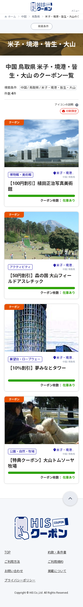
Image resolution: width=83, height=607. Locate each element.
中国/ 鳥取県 (64, 174)
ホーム (12, 16)
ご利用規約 (55, 561)
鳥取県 (36, 16)
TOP (7, 552)
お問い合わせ (13, 571)
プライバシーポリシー (19, 580)
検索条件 (43, 26)
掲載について (57, 571)
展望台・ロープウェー (25, 359)
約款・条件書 (57, 552)
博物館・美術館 (20, 174)
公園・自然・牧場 (22, 451)
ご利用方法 (12, 561)
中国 (24, 16)
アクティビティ (20, 267)
